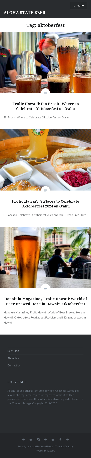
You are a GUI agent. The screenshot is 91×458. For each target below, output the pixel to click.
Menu (80, 5)
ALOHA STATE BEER (24, 12)
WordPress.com (45, 450)
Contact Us (14, 365)
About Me (13, 358)
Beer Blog (13, 350)
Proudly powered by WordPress (35, 446)
